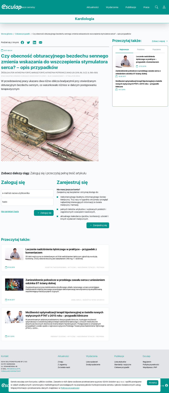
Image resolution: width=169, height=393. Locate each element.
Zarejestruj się (98, 225)
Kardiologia (84, 19)
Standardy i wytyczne (122, 365)
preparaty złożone (58, 336)
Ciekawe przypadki (121, 367)
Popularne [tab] (157, 49)
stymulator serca (73, 76)
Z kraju (60, 362)
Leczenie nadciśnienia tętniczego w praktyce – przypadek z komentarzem (147, 59)
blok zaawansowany (56, 76)
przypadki (100, 267)
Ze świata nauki (64, 367)
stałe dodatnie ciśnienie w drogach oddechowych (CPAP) (23, 76)
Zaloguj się (44, 212)
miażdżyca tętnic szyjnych (93, 300)
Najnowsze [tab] (124, 49)
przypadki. (100, 336)
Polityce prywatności (70, 388)
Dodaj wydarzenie (93, 365)
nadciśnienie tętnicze (86, 267)
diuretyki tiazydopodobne (55, 267)
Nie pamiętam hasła (10, 211)
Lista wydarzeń (92, 362)
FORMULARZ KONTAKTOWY (11, 371)
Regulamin (147, 362)
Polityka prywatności (151, 365)
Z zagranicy (62, 365)
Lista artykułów (120, 362)
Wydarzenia (114, 7)
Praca (148, 7)
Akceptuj (153, 382)
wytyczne (72, 267)
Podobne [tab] (140, 49)
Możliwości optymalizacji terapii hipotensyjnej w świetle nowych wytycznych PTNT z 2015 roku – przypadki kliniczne (64, 314)
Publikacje (133, 7)
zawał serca (76, 300)
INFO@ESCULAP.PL (14, 369)
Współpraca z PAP (150, 367)
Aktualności (95, 7)
